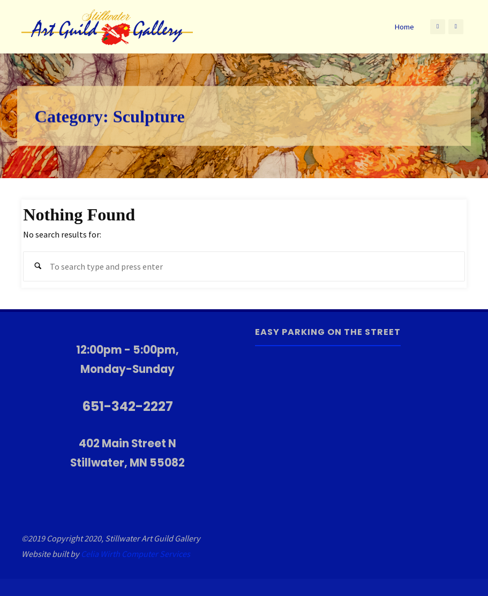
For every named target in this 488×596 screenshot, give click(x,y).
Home (404, 27)
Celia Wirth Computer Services (135, 553)
